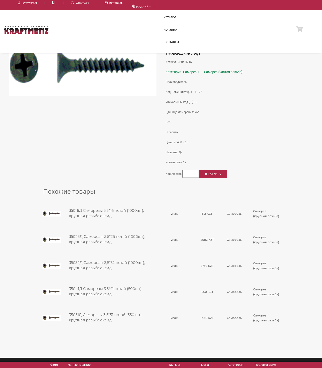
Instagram (83, 3)
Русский (303, 3)
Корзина (257, 12)
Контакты (280, 12)
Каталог (236, 12)
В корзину (213, 174)
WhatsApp (57, 3)
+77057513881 (19, 3)
